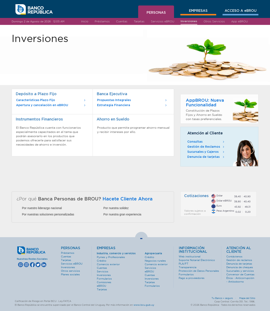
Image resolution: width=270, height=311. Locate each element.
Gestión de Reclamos (206, 146)
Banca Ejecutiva (112, 94)
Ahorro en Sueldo (113, 119)
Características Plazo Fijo (51, 100)
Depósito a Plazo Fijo (36, 94)
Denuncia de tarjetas (206, 157)
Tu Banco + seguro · (225, 298)
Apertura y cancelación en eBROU (51, 105)
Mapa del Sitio (247, 298)
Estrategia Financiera (132, 105)
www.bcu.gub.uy (144, 304)
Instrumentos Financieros (39, 119)
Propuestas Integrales (132, 100)
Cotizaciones (196, 196)
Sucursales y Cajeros (206, 151)
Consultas (206, 141)
